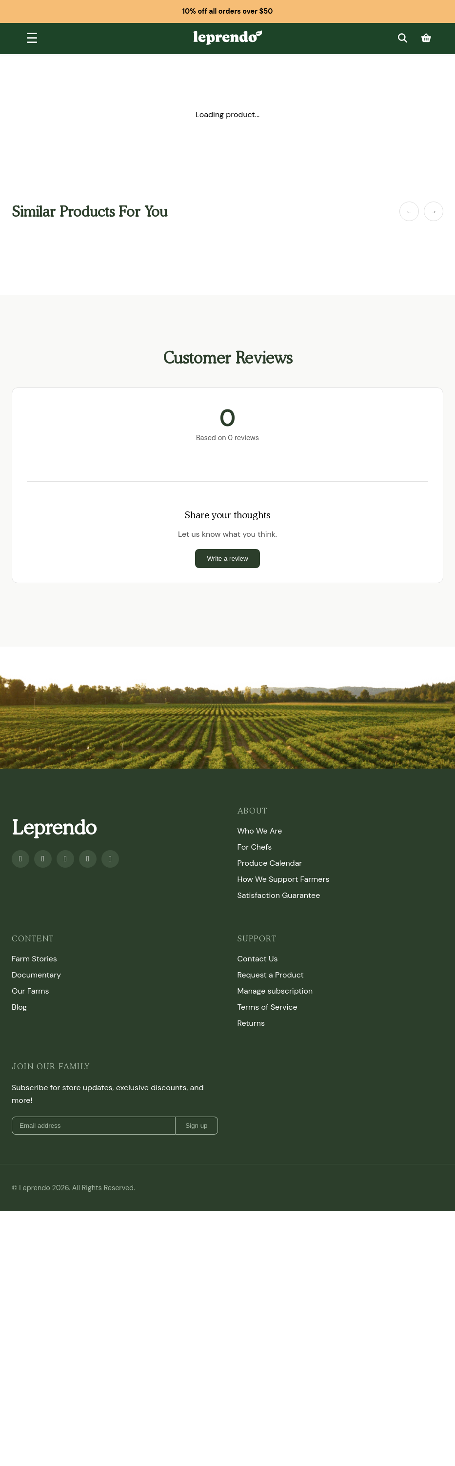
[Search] (402, 38)
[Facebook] (20, 859)
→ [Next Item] (433, 211)
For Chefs (254, 847)
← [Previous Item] (409, 211)
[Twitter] (88, 859)
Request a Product (270, 975)
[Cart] (426, 38)
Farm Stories (34, 959)
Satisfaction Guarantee (278, 895)
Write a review (227, 558)
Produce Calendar (269, 863)
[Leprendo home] (227, 37)
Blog (19, 1007)
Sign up (196, 1125)
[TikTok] (110, 859)
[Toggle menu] (32, 38)
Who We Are (259, 831)
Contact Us (257, 959)
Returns (251, 1023)
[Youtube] (43, 859)
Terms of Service (267, 1007)
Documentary (36, 975)
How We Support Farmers (283, 879)
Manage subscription (275, 991)
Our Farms (30, 991)
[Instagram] (65, 859)
